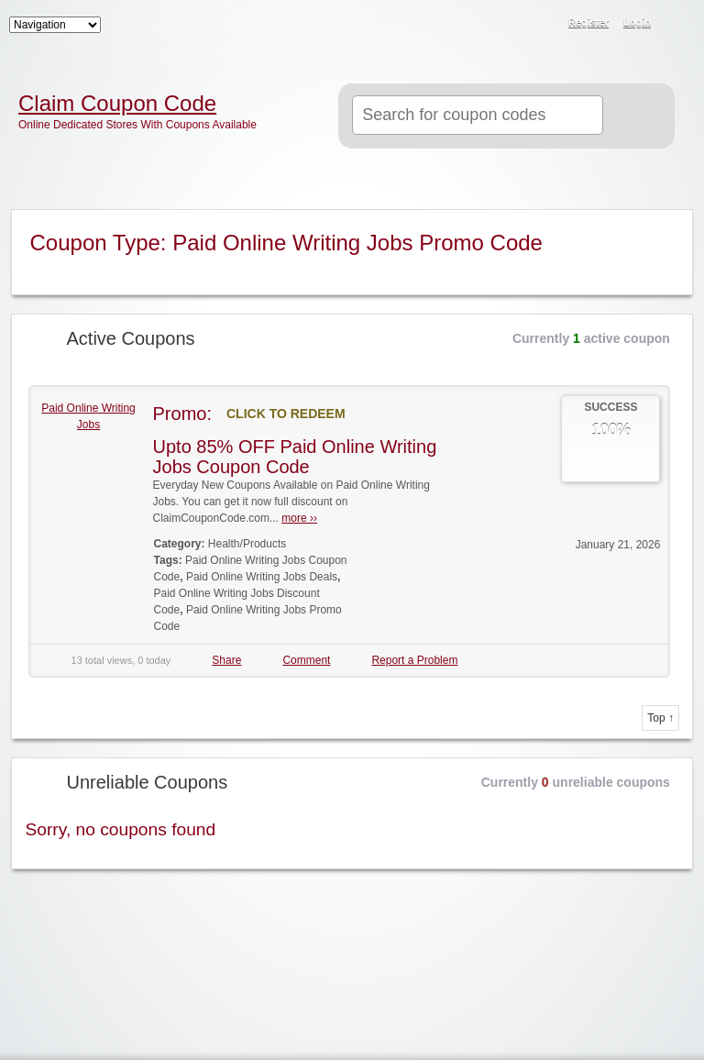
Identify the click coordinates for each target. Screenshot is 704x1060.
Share (226, 660)
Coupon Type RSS (667, 224)
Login (637, 22)
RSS (678, 24)
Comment (306, 660)
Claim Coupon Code (117, 103)
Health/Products (247, 543)
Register (588, 22)
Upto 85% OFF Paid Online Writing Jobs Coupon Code (295, 456)
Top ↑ (660, 718)
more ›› (299, 518)
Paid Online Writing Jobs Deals (261, 576)
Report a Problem (414, 660)
